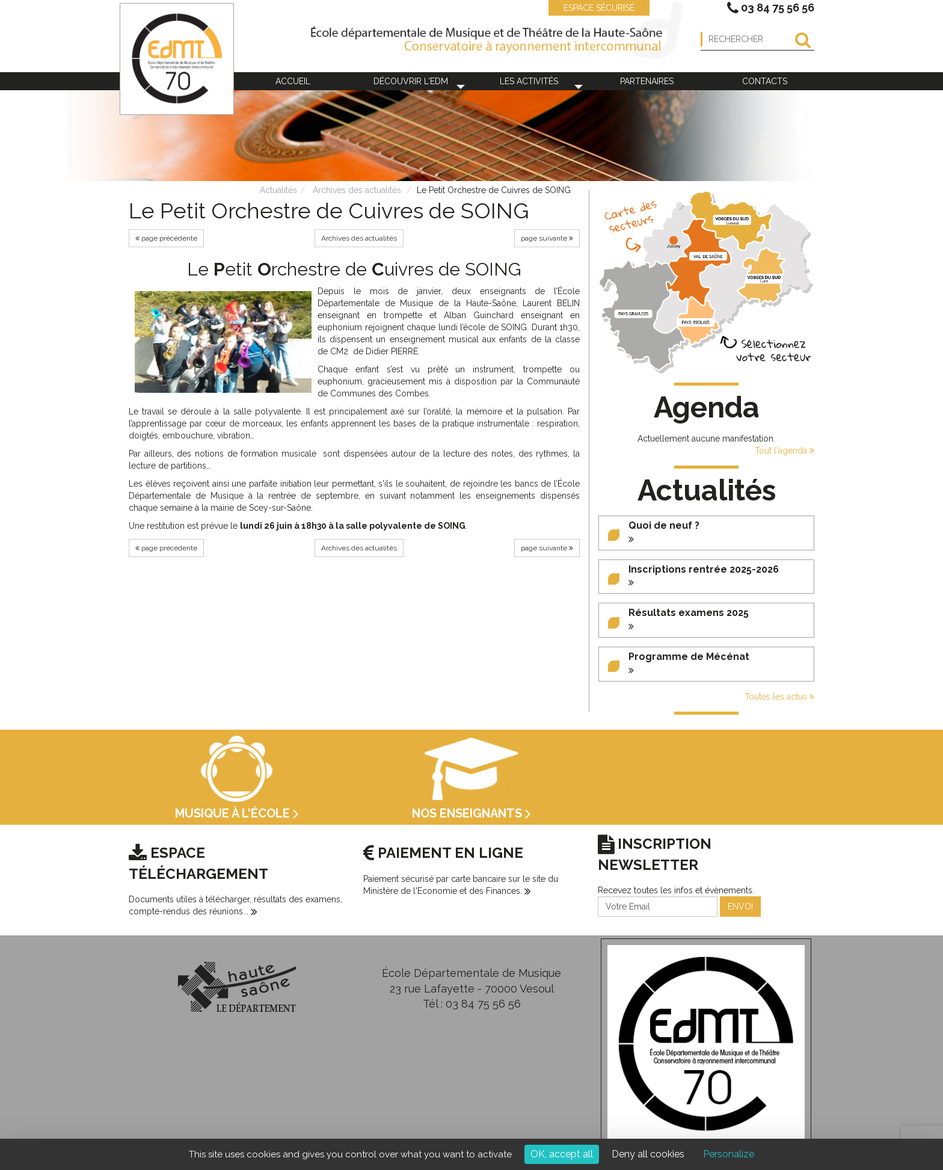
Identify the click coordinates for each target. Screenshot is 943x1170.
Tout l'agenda (784, 450)
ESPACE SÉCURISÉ (592, 8)
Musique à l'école (237, 813)
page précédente (166, 238)
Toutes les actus (779, 696)
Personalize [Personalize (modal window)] (728, 1154)
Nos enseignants (471, 813)
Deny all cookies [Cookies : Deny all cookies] (648, 1154)
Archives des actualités (357, 190)
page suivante (547, 238)
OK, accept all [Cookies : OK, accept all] (561, 1154)
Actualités (278, 190)
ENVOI (740, 906)
